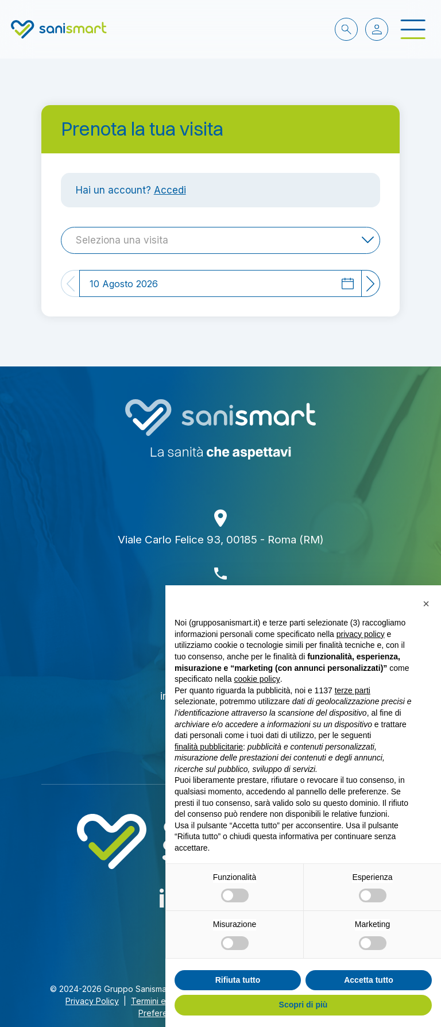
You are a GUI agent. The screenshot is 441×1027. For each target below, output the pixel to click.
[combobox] (220, 240)
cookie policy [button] (257, 679)
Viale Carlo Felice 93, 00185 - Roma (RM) (221, 539)
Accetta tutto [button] (368, 979)
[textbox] (125, 240)
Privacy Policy (92, 1001)
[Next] (371, 283)
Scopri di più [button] (303, 1004)
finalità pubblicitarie (209, 746)
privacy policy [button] (360, 634)
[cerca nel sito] (346, 29)
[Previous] (70, 283)
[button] (426, 603)
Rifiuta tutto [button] (238, 979)
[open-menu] (413, 29)
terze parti (352, 690)
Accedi (170, 190)
